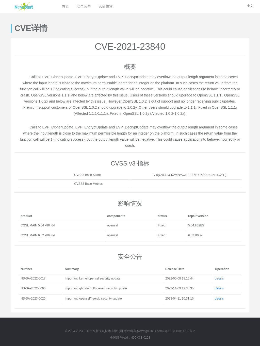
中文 (250, 6)
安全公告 (84, 6)
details (219, 278)
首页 (65, 6)
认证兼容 (106, 6)
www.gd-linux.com (150, 331)
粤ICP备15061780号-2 (180, 331)
